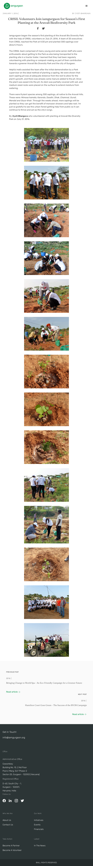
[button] (86, 6)
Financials (39, 829)
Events (37, 824)
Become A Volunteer (12, 850)
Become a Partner (11, 845)
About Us (7, 820)
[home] (13, 6)
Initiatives (38, 820)
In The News (39, 845)
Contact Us (8, 824)
